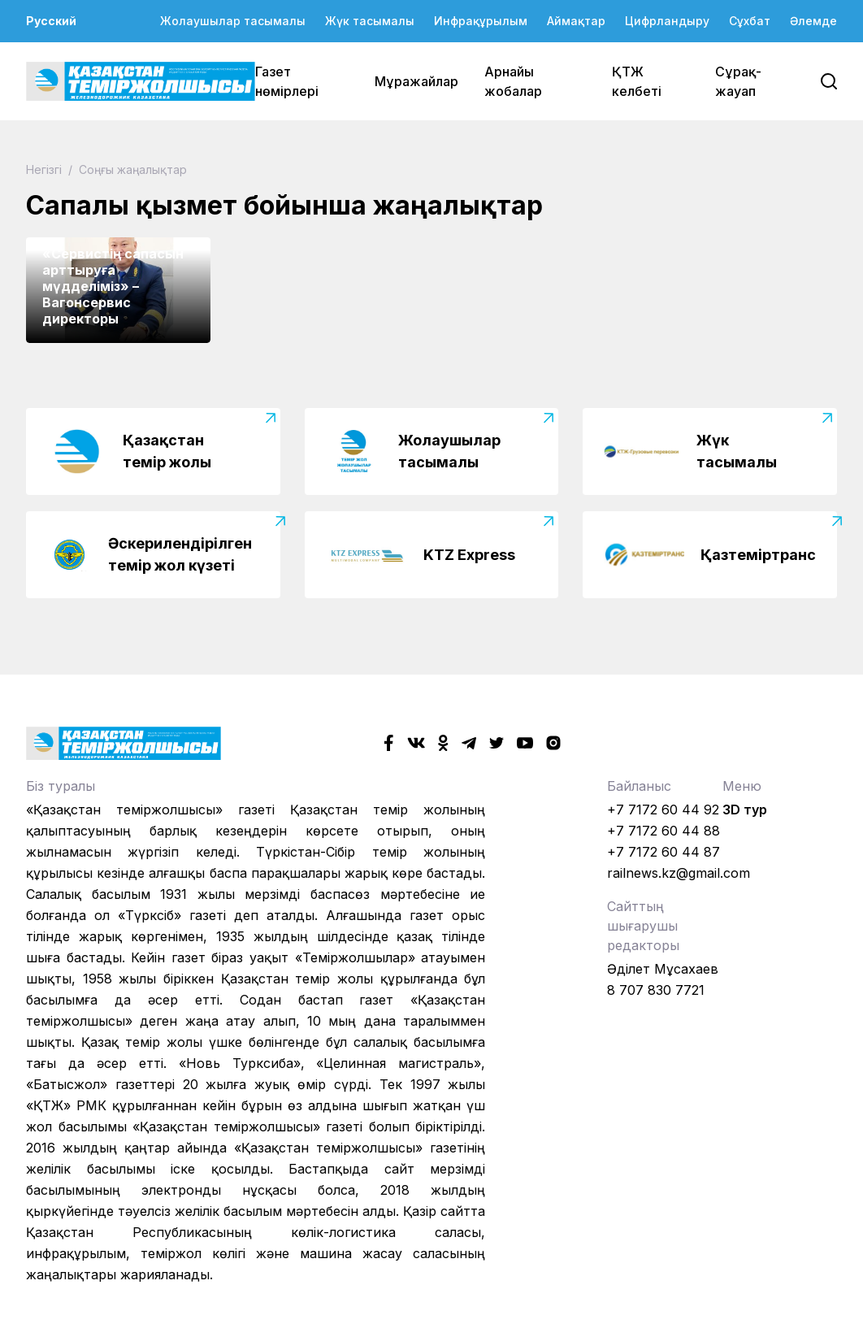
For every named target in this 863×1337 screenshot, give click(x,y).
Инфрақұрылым (480, 21)
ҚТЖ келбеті (636, 81)
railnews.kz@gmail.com (678, 873)
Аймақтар (576, 21)
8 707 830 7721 (656, 990)
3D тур (744, 809)
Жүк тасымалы (369, 21)
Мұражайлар (416, 81)
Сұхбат (749, 21)
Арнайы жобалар (513, 81)
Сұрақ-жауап (738, 81)
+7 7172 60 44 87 (663, 852)
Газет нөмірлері (287, 81)
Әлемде (813, 21)
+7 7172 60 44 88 (663, 831)
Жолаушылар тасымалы (233, 21)
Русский (51, 21)
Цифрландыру (667, 21)
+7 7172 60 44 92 (663, 809)
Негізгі (45, 169)
